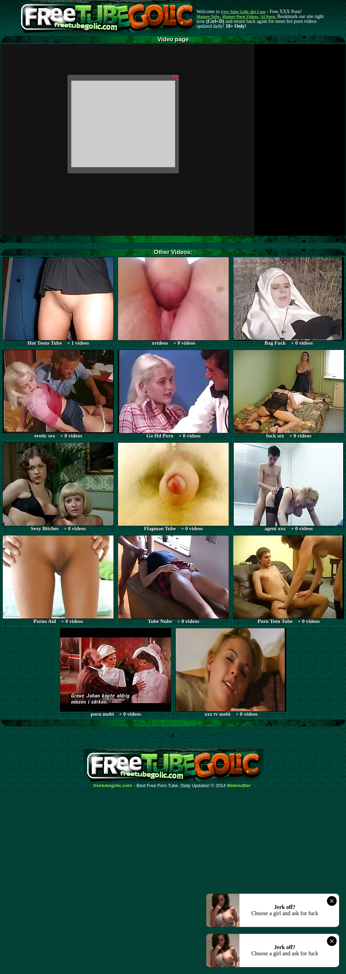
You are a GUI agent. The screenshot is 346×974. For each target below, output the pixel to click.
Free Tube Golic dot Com (243, 11)
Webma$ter (239, 785)
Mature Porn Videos (240, 16)
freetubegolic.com (112, 785)
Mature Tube (208, 16)
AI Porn (268, 16)
